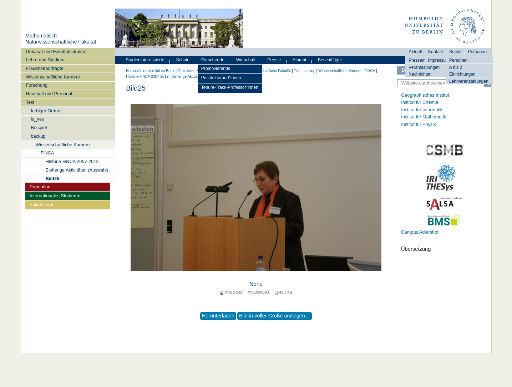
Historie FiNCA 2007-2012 (72, 161)
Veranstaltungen (424, 67)
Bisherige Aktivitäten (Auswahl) (77, 170)
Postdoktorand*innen (221, 77)
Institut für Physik (418, 124)
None (256, 284)
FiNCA (47, 153)
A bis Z (455, 67)
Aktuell (415, 51)
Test (30, 102)
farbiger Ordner (46, 110)
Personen (458, 60)
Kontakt (435, 51)
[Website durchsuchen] (444, 83)
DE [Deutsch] (405, 70)
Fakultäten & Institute (195, 71)
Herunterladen (218, 316)
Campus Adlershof (420, 232)
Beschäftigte (330, 59)
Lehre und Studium (45, 59)
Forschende (212, 59)
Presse (274, 59)
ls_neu (37, 119)
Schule (183, 59)
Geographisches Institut (425, 95)
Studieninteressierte (145, 59)
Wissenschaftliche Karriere (53, 77)
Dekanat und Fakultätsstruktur (56, 51)
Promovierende (215, 68)
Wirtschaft (246, 59)
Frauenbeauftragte (45, 68)
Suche (455, 51)
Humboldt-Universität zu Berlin (150, 71)
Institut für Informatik (421, 109)
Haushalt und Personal (49, 93)
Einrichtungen (462, 74)
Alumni (299, 59)
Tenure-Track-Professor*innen (229, 87)
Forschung (36, 85)
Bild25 (52, 178)
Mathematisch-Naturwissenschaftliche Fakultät (60, 39)
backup (38, 136)
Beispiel (39, 127)
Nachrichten (420, 74)
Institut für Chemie (419, 102)
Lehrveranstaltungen (468, 81)
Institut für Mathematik (423, 116)
